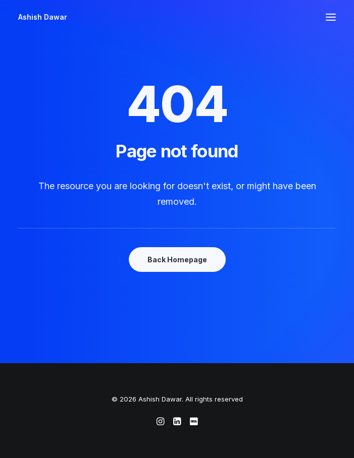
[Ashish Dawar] (42, 17)
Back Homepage (177, 259)
